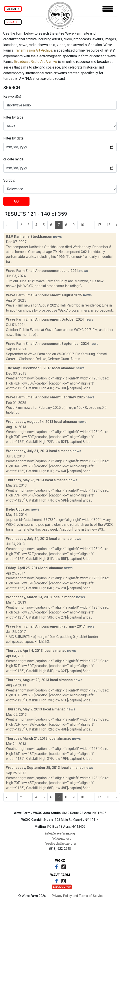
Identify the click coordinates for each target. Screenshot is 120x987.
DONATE (12, 22)
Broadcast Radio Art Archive (35, 61)
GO (16, 201)
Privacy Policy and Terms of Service (77, 896)
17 (99, 225)
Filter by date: (13, 138)
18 (109, 225)
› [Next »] (116, 225)
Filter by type (13, 117)
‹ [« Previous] (6, 225)
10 (82, 225)
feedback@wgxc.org (60, 844)
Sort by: (9, 180)
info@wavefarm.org (60, 833)
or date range (13, 159)
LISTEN (13, 8)
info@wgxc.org (60, 838)
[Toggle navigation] (108, 9)
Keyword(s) (12, 96)
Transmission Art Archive (33, 50)
